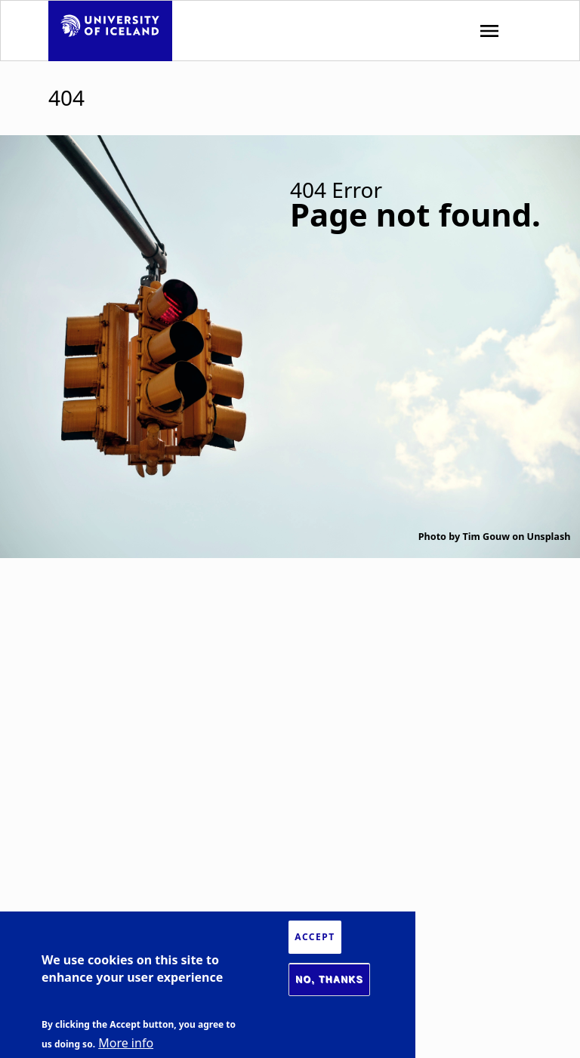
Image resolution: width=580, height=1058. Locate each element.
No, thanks (329, 979)
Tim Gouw (486, 536)
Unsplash (549, 536)
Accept (315, 936)
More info (125, 1043)
